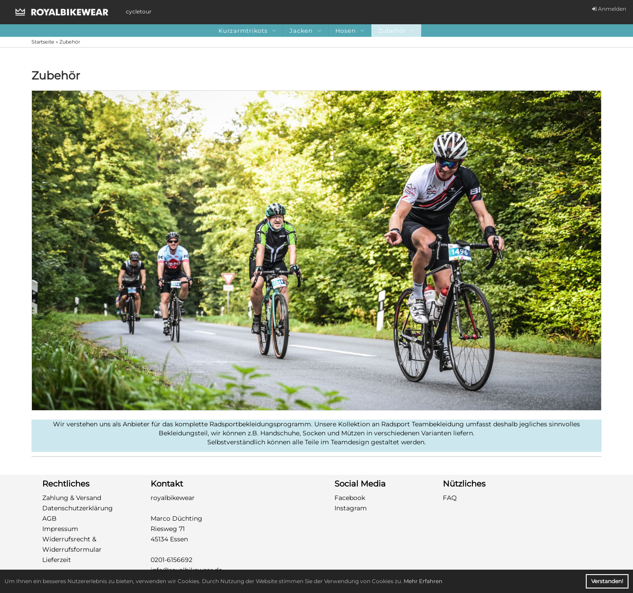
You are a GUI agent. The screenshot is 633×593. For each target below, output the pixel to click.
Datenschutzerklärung (77, 508)
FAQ (450, 498)
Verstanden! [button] (607, 581)
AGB (49, 518)
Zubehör (396, 30)
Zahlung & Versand (71, 498)
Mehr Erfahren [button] (423, 581)
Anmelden (609, 8)
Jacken (305, 30)
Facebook (349, 498)
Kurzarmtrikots (247, 30)
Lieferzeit (56, 560)
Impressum (60, 529)
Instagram (350, 508)
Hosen (350, 30)
